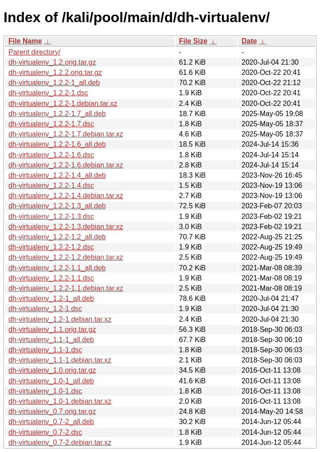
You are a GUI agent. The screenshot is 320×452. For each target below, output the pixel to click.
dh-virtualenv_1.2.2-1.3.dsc (51, 216)
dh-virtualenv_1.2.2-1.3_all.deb (57, 206)
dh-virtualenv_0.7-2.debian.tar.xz (59, 442)
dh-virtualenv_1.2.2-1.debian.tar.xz (62, 103)
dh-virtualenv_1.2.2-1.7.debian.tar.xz (65, 134)
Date (249, 41)
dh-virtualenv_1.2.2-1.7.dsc (51, 124)
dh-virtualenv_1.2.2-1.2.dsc (51, 247)
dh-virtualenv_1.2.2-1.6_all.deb (57, 144)
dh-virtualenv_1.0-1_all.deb (51, 381)
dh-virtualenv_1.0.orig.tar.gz (52, 370)
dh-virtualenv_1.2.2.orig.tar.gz (55, 72)
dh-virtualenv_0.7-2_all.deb (51, 421)
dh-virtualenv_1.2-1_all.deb (51, 298)
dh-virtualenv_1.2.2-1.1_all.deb (57, 268)
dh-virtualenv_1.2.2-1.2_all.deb (57, 237)
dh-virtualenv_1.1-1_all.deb (51, 339)
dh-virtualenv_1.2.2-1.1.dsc (51, 278)
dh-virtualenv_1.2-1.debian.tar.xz (59, 319)
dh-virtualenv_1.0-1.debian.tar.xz (59, 401)
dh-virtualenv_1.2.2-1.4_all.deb (57, 175)
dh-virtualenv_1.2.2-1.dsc (48, 93)
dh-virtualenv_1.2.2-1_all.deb (54, 82)
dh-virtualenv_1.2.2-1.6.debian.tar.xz (65, 165)
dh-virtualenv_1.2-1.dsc (45, 308)
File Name (25, 41)
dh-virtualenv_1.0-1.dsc (45, 391)
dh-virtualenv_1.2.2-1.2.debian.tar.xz (65, 257)
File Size (193, 41)
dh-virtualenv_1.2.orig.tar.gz (52, 62)
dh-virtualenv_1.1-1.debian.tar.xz (59, 360)
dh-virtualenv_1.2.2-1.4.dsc (51, 185)
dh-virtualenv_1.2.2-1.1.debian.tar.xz (65, 288)
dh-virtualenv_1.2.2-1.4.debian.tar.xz (65, 195)
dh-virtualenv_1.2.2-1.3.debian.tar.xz (65, 226)
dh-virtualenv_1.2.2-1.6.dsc (51, 155)
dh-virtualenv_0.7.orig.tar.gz (52, 411)
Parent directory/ (34, 52)
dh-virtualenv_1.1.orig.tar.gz (52, 329)
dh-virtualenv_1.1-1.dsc (45, 350)
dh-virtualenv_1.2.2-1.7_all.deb (57, 113)
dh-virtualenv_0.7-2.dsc (45, 432)
